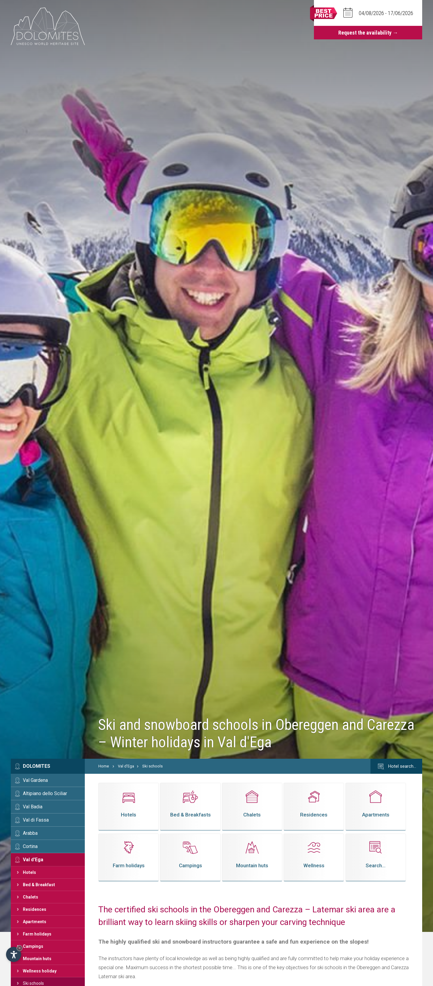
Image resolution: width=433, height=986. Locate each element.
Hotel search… (396, 766)
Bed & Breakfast (39, 884)
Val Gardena (35, 780)
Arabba (30, 833)
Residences (34, 909)
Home (103, 766)
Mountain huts (37, 958)
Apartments (34, 921)
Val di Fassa (36, 820)
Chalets (30, 897)
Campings (33, 946)
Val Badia (32, 807)
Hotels (29, 872)
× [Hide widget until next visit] (19, 948)
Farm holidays (37, 934)
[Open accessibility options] (13, 954)
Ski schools (152, 766)
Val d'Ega (33, 859)
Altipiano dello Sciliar (45, 793)
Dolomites (36, 766)
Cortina (30, 846)
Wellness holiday (40, 971)
